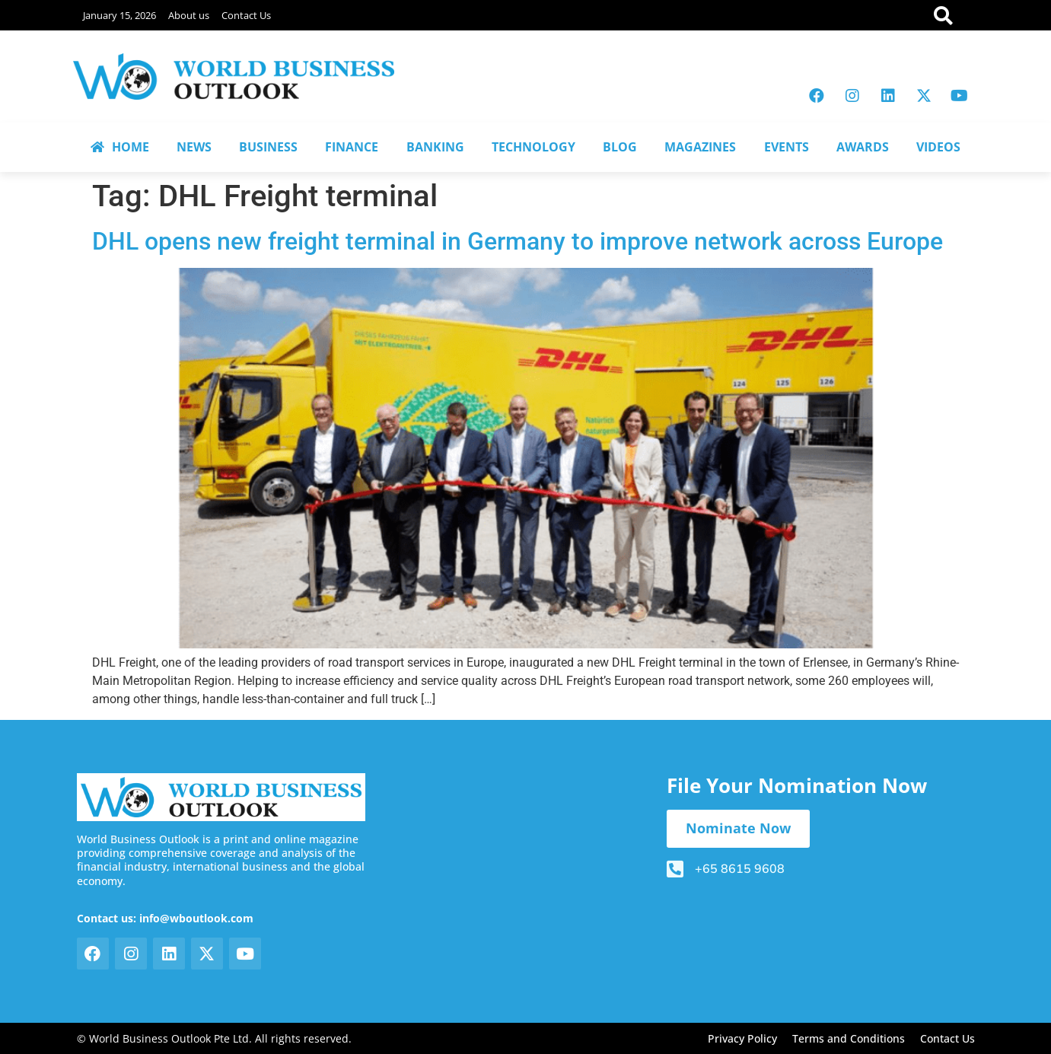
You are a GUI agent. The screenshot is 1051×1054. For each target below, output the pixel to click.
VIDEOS (938, 147)
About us (188, 15)
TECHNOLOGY (533, 147)
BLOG (620, 147)
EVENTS (786, 147)
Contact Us (246, 15)
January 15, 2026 (119, 15)
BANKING (435, 147)
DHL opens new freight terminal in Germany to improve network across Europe (517, 241)
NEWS (194, 147)
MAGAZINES (700, 147)
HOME (120, 147)
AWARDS (862, 147)
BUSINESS (268, 147)
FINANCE (351, 147)
